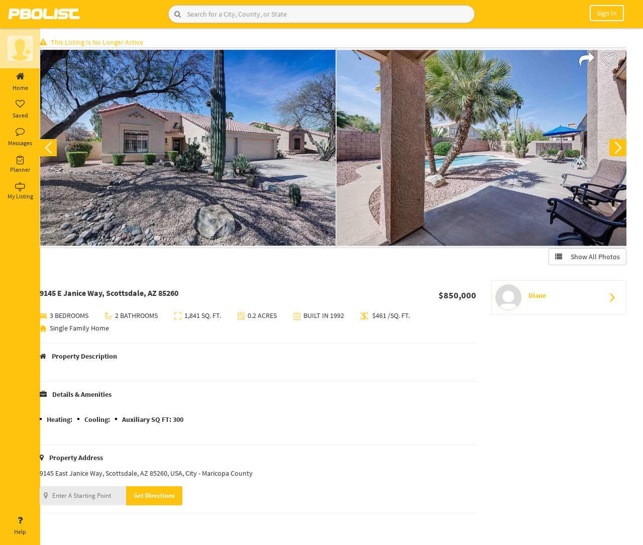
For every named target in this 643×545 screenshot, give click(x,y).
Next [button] (616, 148)
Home (20, 81)
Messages (20, 137)
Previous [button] (56, 148)
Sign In (607, 13)
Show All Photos (586, 257)
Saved (20, 109)
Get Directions (162, 496)
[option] (192, 148)
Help (20, 525)
